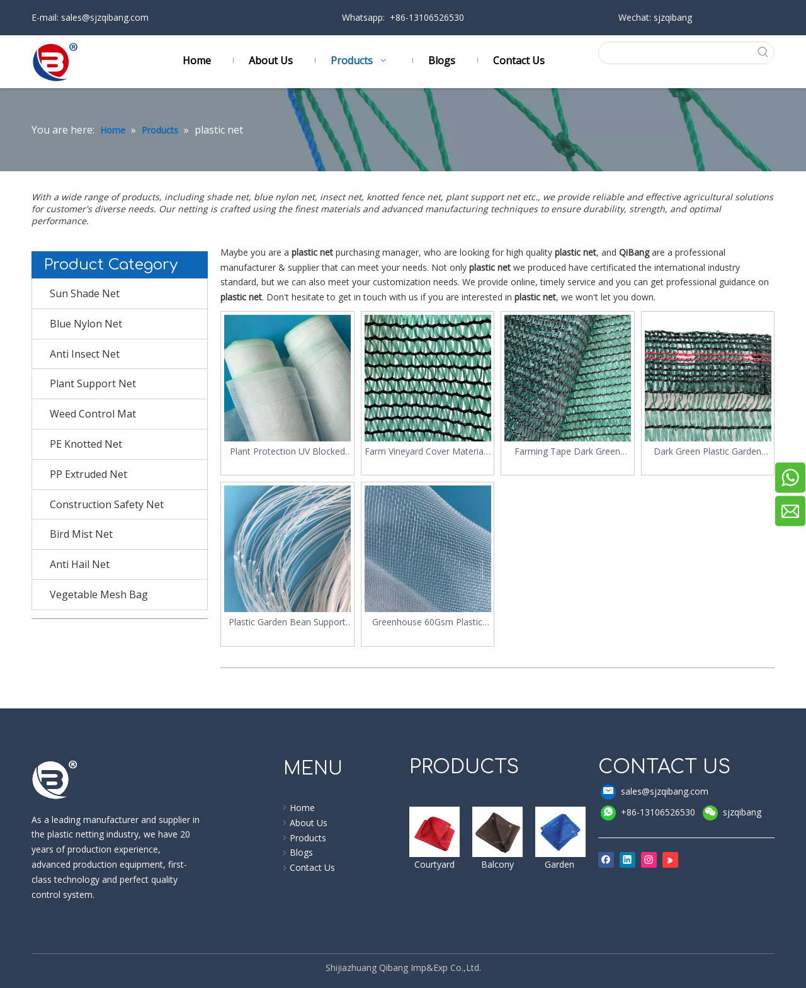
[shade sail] (434, 832)
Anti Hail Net (80, 564)
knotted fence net (403, 197)
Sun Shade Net (85, 293)
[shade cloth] (560, 832)
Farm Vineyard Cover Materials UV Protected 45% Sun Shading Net (427, 451)
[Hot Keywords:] (763, 53)
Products (308, 838)
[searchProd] (675, 53)
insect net (340, 197)
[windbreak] (497, 832)
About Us (308, 823)
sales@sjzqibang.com (104, 17)
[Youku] (670, 859)
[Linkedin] (627, 859)
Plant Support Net (93, 383)
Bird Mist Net (81, 534)
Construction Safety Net (107, 504)
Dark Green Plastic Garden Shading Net (707, 451)
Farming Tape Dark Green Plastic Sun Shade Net (567, 451)
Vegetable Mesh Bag (99, 594)
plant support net (484, 197)
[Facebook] (606, 859)
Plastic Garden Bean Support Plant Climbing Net (287, 622)
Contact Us (312, 867)
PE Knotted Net (86, 444)
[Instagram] (649, 859)
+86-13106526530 (648, 812)
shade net (228, 197)
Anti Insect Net (85, 354)
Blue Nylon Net (86, 324)
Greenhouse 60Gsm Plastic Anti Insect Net (427, 622)
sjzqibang (732, 812)
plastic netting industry (92, 834)
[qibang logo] (54, 779)
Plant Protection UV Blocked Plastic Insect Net (287, 451)
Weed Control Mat (93, 414)
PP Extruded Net (88, 474)
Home (302, 808)
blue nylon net (284, 197)
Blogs (301, 852)
